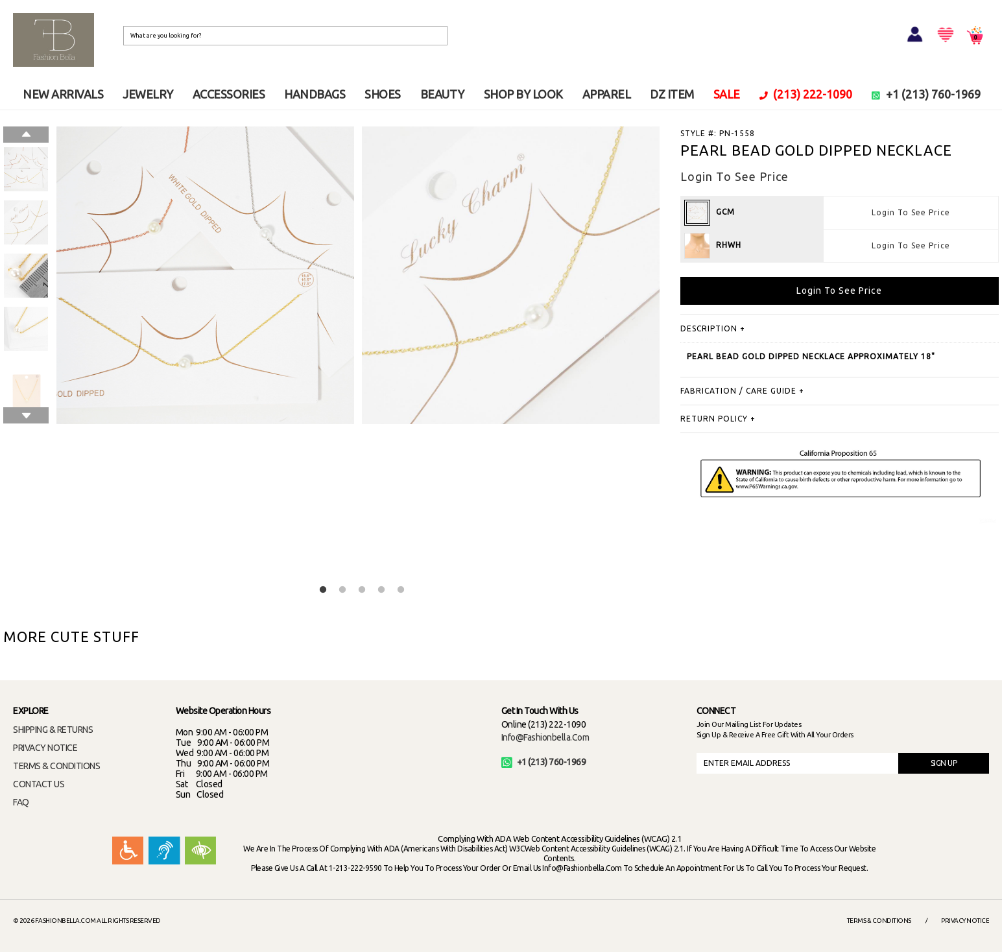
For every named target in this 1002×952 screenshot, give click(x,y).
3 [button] (361, 590)
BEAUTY (442, 94)
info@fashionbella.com (545, 737)
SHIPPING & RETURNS (53, 729)
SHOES (382, 94)
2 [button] (342, 590)
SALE (726, 94)
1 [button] (322, 590)
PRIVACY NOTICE (45, 748)
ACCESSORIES (229, 94)
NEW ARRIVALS (63, 94)
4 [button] (381, 590)
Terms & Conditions (879, 920)
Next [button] (26, 415)
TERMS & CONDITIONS (56, 766)
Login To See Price (911, 212)
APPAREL (606, 94)
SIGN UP (944, 763)
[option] (26, 169)
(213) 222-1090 (806, 94)
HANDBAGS (314, 94)
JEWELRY (148, 94)
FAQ (21, 802)
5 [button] (400, 590)
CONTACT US (38, 784)
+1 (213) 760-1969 (926, 94)
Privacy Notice (965, 920)
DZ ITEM (672, 94)
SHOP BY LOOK (523, 94)
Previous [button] (26, 134)
